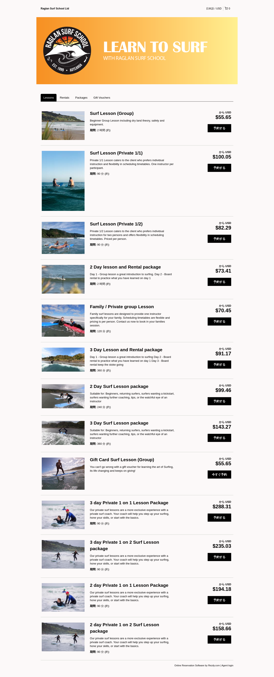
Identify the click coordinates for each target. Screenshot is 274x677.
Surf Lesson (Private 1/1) (116, 152)
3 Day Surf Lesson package (119, 422)
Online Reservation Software (189, 665)
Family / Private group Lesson (122, 306)
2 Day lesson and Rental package (125, 266)
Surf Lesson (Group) (112, 113)
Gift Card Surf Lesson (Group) (122, 459)
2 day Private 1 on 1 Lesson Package (129, 585)
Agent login (227, 665)
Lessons (48, 97)
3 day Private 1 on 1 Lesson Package (129, 502)
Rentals (64, 97)
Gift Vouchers (102, 97)
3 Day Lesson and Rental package (126, 349)
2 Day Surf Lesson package (119, 386)
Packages (81, 97)
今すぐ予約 (219, 474)
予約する (219, 128)
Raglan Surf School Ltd (55, 8)
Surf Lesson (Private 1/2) (116, 223)
